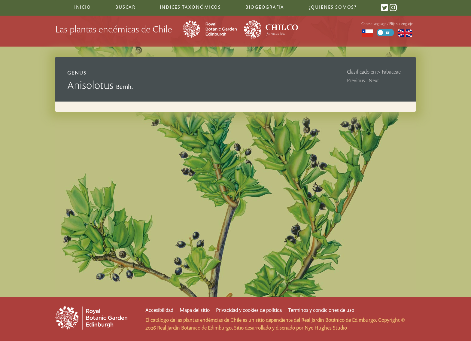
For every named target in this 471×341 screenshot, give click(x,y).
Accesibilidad (159, 309)
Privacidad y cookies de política (249, 309)
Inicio (82, 7)
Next (374, 80)
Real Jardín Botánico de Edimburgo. (339, 319)
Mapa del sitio (195, 309)
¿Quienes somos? (333, 7)
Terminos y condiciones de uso (321, 309)
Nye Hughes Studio (326, 327)
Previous (356, 80)
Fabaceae (391, 71)
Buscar (125, 7)
